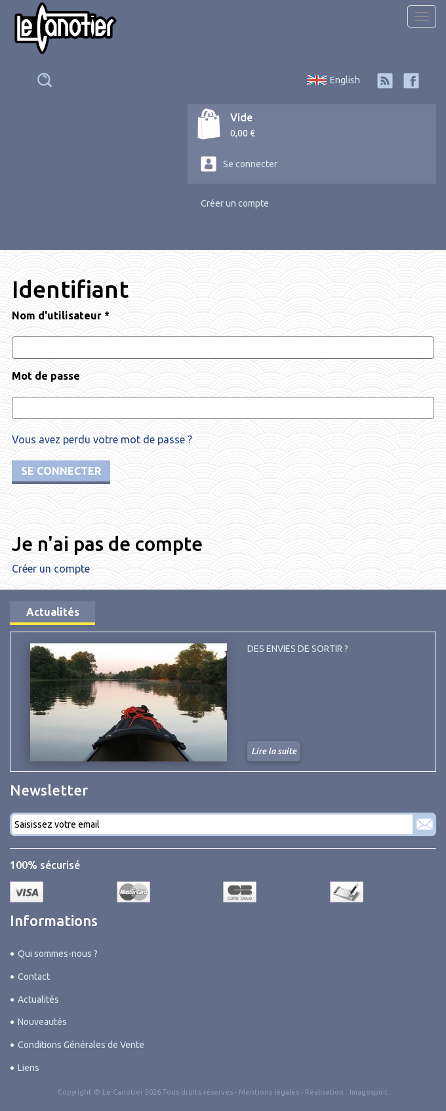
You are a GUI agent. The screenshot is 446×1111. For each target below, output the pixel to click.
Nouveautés (42, 1022)
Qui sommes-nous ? (58, 953)
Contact (34, 976)
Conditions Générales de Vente (81, 1045)
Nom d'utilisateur (61, 315)
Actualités (52, 612)
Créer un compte (235, 203)
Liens (28, 1067)
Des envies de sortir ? (297, 648)
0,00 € (242, 133)
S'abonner (424, 824)
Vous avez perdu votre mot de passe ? (102, 439)
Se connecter (250, 164)
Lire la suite (273, 751)
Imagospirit (369, 1092)
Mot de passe (46, 376)
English (345, 80)
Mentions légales (269, 1092)
